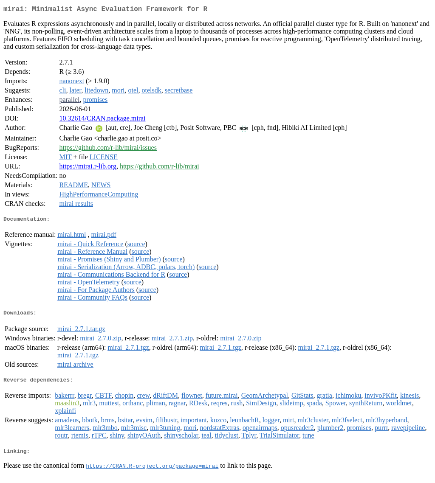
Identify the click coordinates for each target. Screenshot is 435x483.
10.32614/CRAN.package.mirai (102, 120)
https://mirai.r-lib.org (87, 167)
